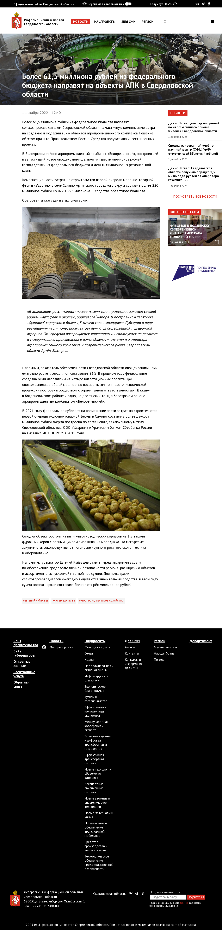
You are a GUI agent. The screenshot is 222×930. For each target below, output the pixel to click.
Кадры (89, 659)
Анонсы (130, 647)
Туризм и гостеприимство (96, 699)
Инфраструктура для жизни (96, 678)
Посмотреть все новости (195, 196)
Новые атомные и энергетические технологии (97, 802)
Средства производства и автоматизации (96, 846)
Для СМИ (129, 21)
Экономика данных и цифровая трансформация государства (98, 742)
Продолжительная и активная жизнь (99, 668)
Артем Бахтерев (64, 600)
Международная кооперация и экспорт (96, 726)
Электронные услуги (24, 674)
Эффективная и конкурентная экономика (95, 711)
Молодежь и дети (97, 647)
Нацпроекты (105, 21)
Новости (80, 21)
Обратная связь (21, 684)
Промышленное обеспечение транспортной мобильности (96, 829)
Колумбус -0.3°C (163, 3)
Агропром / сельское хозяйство (102, 600)
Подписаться (196, 897)
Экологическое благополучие (95, 688)
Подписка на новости (164, 892)
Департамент (201, 641)
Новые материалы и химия (99, 815)
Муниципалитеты (166, 647)
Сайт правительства (25, 643)
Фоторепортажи (184, 212)
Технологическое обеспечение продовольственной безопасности (99, 862)
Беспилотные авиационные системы (94, 788)
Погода (159, 659)
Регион (147, 21)
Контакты (132, 653)
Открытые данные (22, 663)
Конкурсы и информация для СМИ (133, 663)
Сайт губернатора (24, 653)
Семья (89, 653)
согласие (184, 902)
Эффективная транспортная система (94, 759)
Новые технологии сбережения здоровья (98, 773)
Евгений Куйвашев (36, 600)
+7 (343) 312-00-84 (45, 906)
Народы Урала (164, 653)
